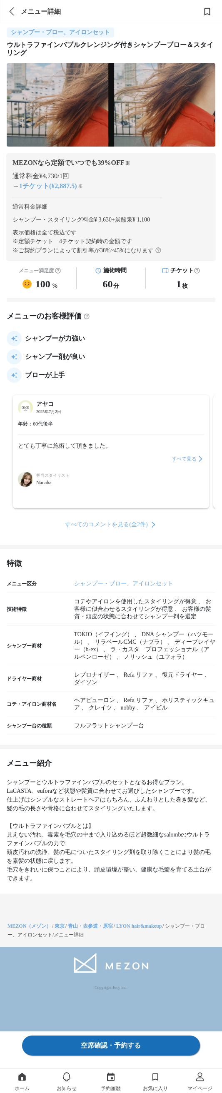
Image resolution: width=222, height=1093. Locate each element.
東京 (60, 926)
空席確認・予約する (111, 1045)
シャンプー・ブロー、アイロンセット (123, 583)
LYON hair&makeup (139, 926)
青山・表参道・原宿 (90, 926)
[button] (197, 270)
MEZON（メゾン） (29, 926)
